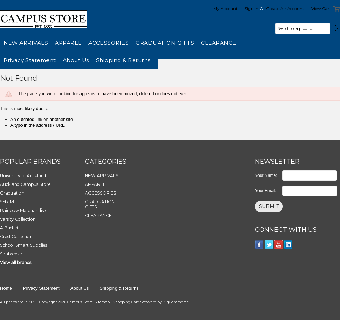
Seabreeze (11, 253)
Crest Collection (16, 236)
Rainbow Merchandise (23, 210)
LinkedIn (288, 244)
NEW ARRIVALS (25, 43)
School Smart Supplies (23, 245)
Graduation (12, 193)
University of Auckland (23, 175)
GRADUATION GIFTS (165, 43)
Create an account (285, 8)
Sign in (251, 8)
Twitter (269, 244)
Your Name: (266, 175)
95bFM (7, 201)
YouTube (278, 244)
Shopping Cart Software (134, 302)
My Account (225, 8)
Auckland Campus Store (25, 184)
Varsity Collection (18, 219)
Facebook (259, 244)
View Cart (321, 8)
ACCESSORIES (108, 43)
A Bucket (9, 227)
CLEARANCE (218, 43)
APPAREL (68, 43)
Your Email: (266, 190)
